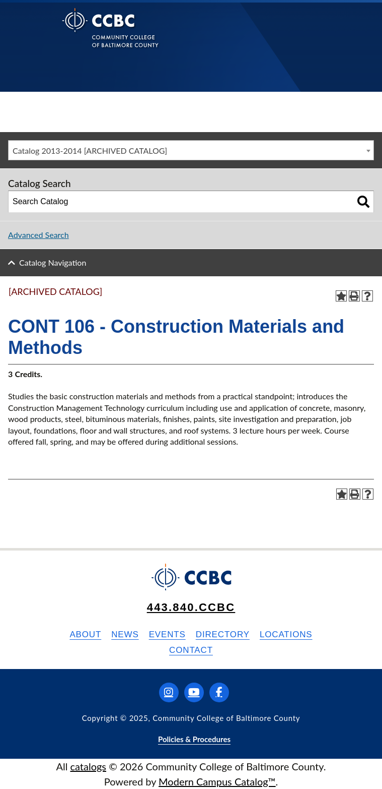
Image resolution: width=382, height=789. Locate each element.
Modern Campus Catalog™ (217, 781)
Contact (191, 650)
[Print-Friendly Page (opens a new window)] (354, 295)
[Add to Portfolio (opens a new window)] (341, 295)
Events (167, 634)
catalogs (88, 766)
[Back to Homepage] (110, 35)
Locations (286, 634)
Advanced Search (38, 234)
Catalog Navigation (52, 262)
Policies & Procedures (194, 739)
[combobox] (191, 150)
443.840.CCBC (191, 607)
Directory (223, 634)
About (85, 634)
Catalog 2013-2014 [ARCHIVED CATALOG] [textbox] (90, 150)
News (124, 634)
